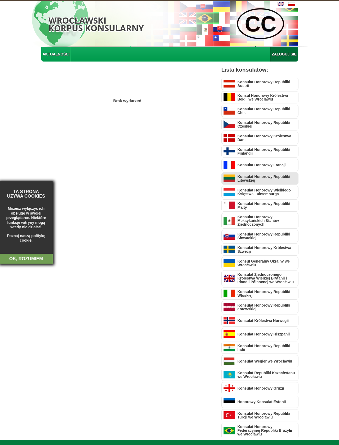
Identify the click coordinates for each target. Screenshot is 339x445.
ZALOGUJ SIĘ (284, 54)
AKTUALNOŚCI (56, 54)
